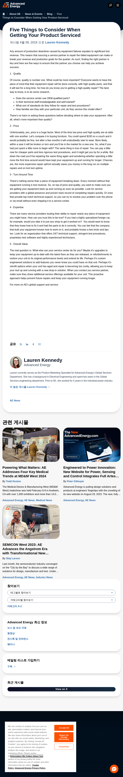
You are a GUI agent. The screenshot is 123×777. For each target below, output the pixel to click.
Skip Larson (13, 558)
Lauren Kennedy (57, 42)
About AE (15, 14)
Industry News (44, 577)
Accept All (64, 728)
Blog (50, 14)
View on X (62, 689)
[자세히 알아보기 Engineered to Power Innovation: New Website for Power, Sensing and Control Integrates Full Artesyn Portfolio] (92, 446)
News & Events (34, 14)
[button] (114, 769)
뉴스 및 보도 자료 (16, 628)
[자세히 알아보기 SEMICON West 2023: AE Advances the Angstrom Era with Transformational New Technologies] (31, 524)
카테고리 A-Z (14, 606)
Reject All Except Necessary (64, 737)
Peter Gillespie (75, 481)
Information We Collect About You (27, 756)
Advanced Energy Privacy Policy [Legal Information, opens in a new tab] (30, 768)
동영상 (11, 633)
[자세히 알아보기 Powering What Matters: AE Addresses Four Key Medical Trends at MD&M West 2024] (31, 446)
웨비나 (11, 644)
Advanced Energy (12, 500)
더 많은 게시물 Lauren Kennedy (30, 387)
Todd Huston (13, 481)
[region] (40, 746)
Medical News (44, 500)
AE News (15, 400)
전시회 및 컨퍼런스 (17, 639)
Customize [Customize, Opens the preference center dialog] (64, 747)
